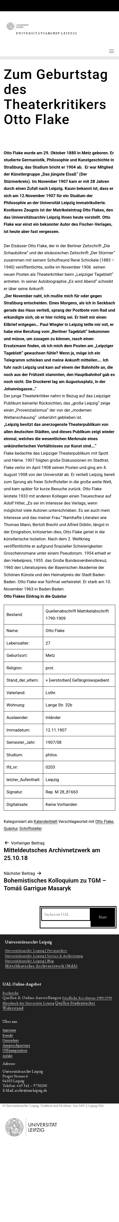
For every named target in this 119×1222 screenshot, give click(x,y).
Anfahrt (7, 1056)
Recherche (10, 993)
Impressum (9, 1030)
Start (103, 917)
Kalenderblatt (45, 821)
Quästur (10, 828)
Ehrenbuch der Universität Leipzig (28, 1003)
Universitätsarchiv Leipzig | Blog (29, 961)
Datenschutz (10, 1040)
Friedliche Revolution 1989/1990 (87, 998)
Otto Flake (104, 821)
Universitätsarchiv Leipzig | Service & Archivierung (44, 956)
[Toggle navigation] (112, 51)
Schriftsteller (30, 828)
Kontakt (7, 1035)
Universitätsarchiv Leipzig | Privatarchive (36, 950)
